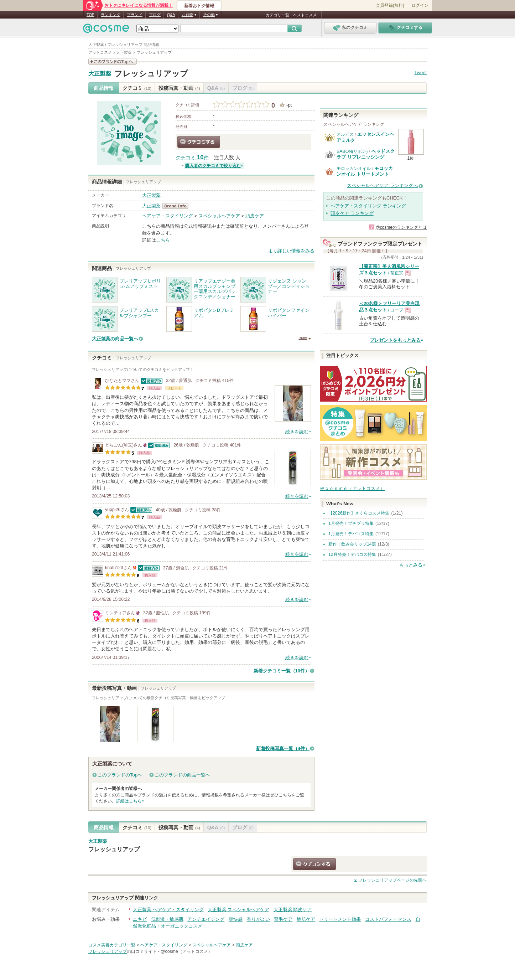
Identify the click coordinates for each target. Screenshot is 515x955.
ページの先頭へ (392, 880)
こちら (163, 240)
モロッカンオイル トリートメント (365, 171)
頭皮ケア (254, 215)
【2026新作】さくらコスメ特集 (358, 513)
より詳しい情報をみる (291, 250)
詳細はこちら (129, 801)
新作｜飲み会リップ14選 (352, 544)
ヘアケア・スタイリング (167, 215)
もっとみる (410, 565)
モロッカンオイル (354, 168)
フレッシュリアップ (151, 73)
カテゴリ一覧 (277, 15)
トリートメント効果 (340, 919)
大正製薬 (99, 74)
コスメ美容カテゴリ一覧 (111, 945)
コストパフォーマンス (388, 919)
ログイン (419, 5)
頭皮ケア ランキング (352, 213)
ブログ (155, 14)
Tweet (420, 72)
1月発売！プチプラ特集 (351, 523)
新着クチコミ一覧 (281, 670)
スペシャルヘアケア (219, 215)
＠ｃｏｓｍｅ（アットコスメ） (352, 488)
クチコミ (137, 88)
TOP (90, 14)
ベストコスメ (305, 15)
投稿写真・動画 (179, 88)
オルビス (345, 134)
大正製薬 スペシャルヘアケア (238, 909)
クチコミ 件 (192, 157)
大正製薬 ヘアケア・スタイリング (168, 909)
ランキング (110, 14)
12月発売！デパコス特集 (352, 554)
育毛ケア (283, 919)
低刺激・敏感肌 (167, 919)
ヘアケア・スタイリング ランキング (368, 205)
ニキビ (140, 919)
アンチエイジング (205, 919)
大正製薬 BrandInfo (177, 206)
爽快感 (236, 919)
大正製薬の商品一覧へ (115, 338)
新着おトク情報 (199, 5)
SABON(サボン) (352, 151)
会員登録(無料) (390, 5)
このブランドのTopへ (120, 775)
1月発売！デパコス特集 (351, 533)
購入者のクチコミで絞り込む (213, 165)
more (302, 337)
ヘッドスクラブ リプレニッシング (366, 154)
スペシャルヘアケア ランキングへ (382, 185)
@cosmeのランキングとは (401, 227)
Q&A (171, 14)
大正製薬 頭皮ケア (293, 909)
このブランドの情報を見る (112, 61)
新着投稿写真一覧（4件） (282, 748)
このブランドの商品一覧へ (182, 775)
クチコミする (198, 142)
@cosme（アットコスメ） (186, 951)
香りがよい (258, 919)
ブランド (134, 14)
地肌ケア (306, 919)
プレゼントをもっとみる (395, 340)
